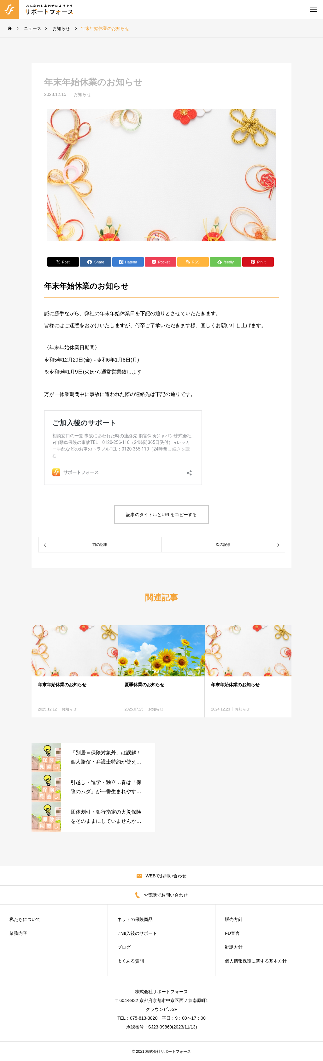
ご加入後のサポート (137, 933)
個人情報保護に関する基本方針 (256, 961)
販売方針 (234, 919)
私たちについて (24, 919)
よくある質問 (130, 961)
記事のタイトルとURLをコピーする (161, 514)
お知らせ (82, 94)
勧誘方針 (234, 947)
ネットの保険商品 (135, 919)
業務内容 (18, 933)
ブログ (124, 947)
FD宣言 (232, 933)
